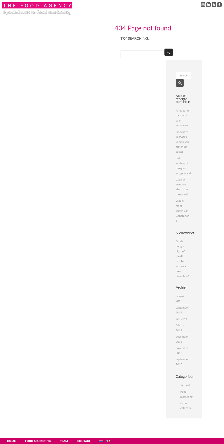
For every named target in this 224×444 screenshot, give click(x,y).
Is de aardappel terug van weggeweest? (183, 165)
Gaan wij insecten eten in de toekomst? (182, 187)
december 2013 (182, 339)
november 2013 (182, 350)
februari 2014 (180, 327)
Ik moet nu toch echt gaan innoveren (182, 118)
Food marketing (185, 394)
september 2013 (182, 362)
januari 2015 (180, 298)
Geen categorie (185, 405)
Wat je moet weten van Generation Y (182, 210)
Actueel (185, 385)
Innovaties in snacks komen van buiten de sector (182, 142)
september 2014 (182, 310)
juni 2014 (181, 319)
